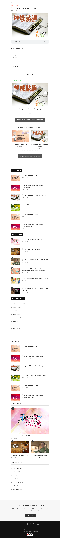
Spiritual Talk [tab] (17, 80)
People (14, 314)
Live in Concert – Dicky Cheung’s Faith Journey (35, 289)
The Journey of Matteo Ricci (31, 249)
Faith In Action (17, 325)
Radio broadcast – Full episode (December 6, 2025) (32, 225)
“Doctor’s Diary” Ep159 (30, 215)
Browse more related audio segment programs (30, 119)
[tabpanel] (30, 98)
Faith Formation (17, 304)
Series (14, 321)
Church (14, 328)
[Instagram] (27, 524)
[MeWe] (34, 524)
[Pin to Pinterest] (15, 67)
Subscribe (30, 515)
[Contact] (38, 524)
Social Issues (16, 318)
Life (14, 311)
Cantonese (14, 57)
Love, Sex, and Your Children (32, 239)
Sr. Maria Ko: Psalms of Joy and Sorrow (35, 278)
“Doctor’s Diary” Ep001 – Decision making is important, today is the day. (33, 270)
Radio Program (14, 5)
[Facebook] (21, 524)
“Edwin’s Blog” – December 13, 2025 (34, 205)
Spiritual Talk (15, 50)
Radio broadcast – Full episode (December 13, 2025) (32, 186)
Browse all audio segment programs (30, 156)
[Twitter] (24, 524)
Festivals (15, 307)
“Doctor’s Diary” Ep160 (20, 144)
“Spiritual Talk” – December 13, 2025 (30, 109)
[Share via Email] (17, 67)
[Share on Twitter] (13, 67)
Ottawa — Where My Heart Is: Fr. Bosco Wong (35, 260)
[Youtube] (30, 524)
